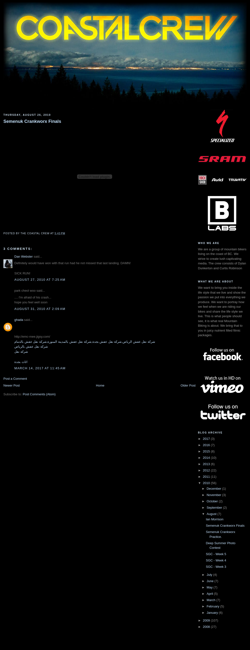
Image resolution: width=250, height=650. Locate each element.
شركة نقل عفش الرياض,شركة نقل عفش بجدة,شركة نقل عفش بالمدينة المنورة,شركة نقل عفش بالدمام (84, 341)
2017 (207, 439)
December (214, 488)
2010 (207, 483)
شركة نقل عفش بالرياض (31, 346)
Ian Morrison (214, 519)
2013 (207, 464)
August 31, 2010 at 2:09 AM (39, 309)
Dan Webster (23, 256)
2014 (207, 458)
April (210, 594)
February (213, 606)
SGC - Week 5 (216, 554)
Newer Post (11, 385)
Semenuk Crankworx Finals (32, 121)
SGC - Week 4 (216, 560)
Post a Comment (15, 378)
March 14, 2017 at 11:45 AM (40, 368)
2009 (207, 620)
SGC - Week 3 (216, 567)
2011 (207, 476)
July (210, 575)
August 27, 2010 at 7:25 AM (39, 279)
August (212, 514)
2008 (207, 627)
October (213, 501)
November (214, 495)
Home (100, 385)
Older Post (188, 385)
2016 (207, 445)
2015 (207, 451)
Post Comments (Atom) (39, 394)
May (210, 587)
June (210, 581)
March (211, 600)
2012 (207, 470)
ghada (18, 320)
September (215, 507)
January (213, 612)
